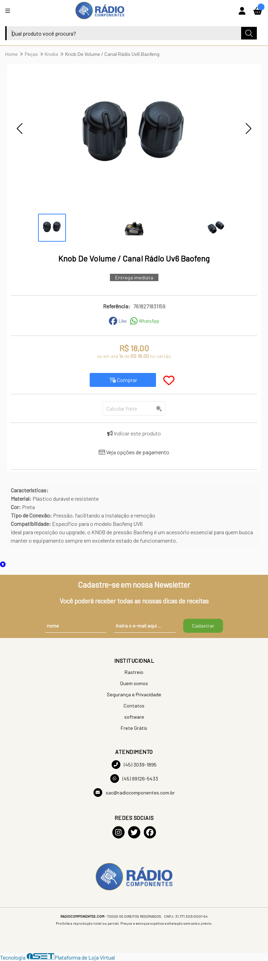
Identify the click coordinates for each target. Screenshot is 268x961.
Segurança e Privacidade (134, 694)
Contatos (134, 706)
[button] (19, 128)
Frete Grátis (134, 728)
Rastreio (134, 672)
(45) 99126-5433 (134, 778)
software (134, 717)
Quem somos (134, 683)
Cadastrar (203, 626)
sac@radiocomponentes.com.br (134, 792)
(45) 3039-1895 (134, 764)
